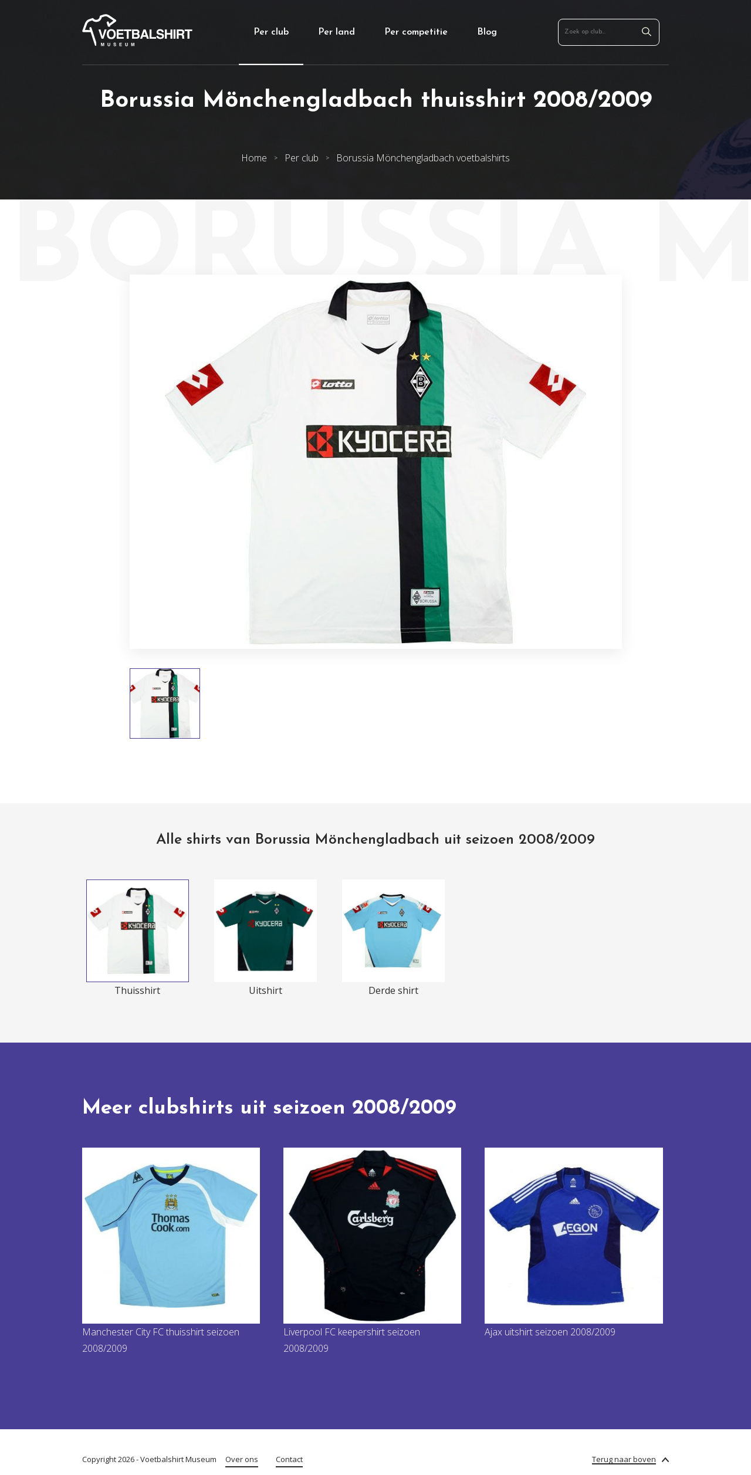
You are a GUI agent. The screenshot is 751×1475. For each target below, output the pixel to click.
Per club (271, 32)
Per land (336, 32)
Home (254, 157)
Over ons (241, 1459)
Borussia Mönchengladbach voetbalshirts (423, 157)
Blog (487, 32)
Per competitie (416, 32)
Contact (289, 1459)
